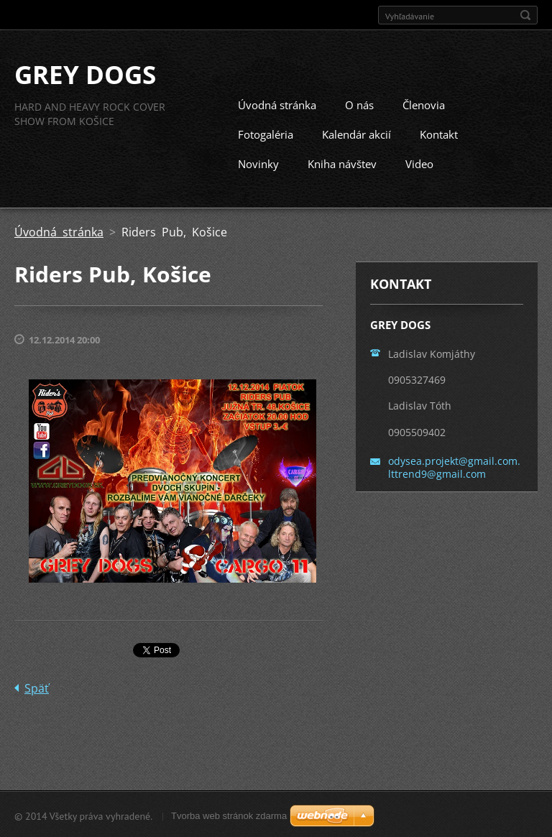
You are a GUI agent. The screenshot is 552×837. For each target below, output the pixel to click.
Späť (36, 687)
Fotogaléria (265, 133)
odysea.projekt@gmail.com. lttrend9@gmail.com (454, 466)
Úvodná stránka (277, 104)
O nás (359, 104)
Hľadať (525, 15)
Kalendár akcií (356, 133)
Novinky (258, 163)
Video (419, 163)
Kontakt (439, 133)
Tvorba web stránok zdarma (229, 814)
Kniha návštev (342, 163)
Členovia (423, 104)
